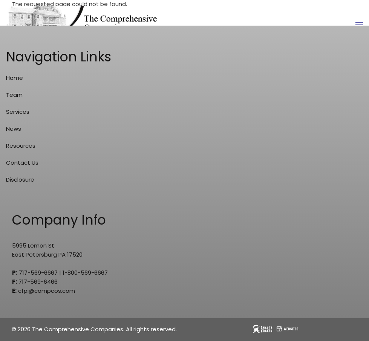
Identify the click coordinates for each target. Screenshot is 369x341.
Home (14, 78)
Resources (20, 146)
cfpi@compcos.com (46, 291)
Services (17, 112)
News (13, 129)
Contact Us (22, 163)
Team (14, 95)
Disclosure (20, 179)
